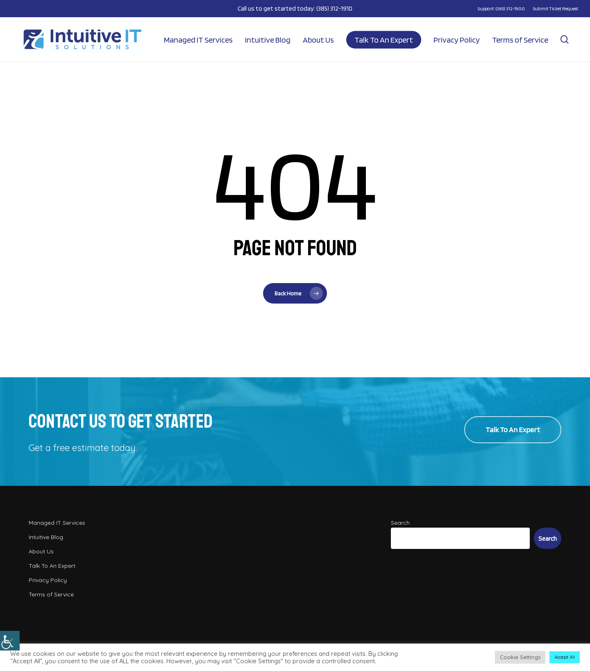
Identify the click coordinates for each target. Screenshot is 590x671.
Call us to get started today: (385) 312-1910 (295, 8)
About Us (41, 551)
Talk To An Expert (52, 565)
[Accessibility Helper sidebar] (10, 641)
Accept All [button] (564, 657)
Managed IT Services (57, 522)
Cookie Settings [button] (520, 657)
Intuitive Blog (46, 537)
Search (400, 522)
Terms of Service (51, 594)
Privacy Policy (48, 580)
